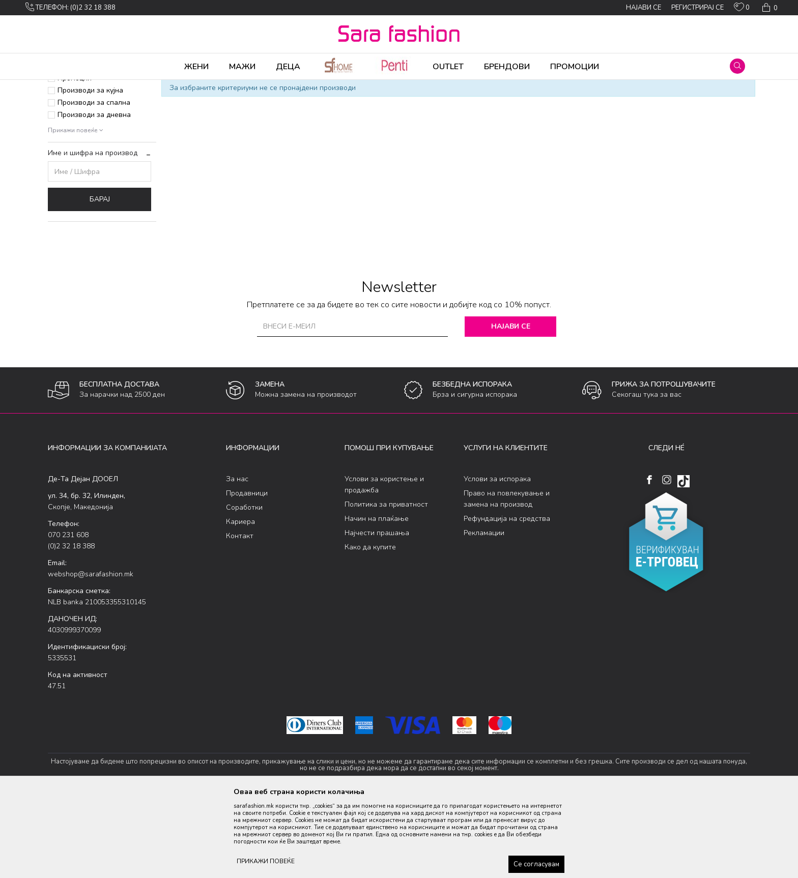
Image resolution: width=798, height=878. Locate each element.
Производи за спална (94, 182)
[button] (737, 66)
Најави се (510, 406)
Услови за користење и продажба (384, 564)
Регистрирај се (697, 7)
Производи (109, 86)
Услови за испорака (497, 559)
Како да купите (370, 627)
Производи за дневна (94, 194)
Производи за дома (162, 86)
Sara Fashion (67, 86)
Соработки (244, 587)
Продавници (247, 573)
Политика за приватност (386, 584)
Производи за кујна (90, 170)
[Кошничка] (769, 8)
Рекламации (484, 613)
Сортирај (544, 103)
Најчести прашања (377, 613)
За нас (237, 559)
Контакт (239, 616)
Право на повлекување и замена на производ (507, 578)
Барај (100, 279)
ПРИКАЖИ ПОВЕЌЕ (266, 861)
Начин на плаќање (377, 598)
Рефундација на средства (507, 598)
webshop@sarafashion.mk (90, 654)
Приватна (74, 146)
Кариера (240, 601)
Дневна (209, 86)
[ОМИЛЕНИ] (742, 9)
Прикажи (634, 103)
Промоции (75, 158)
